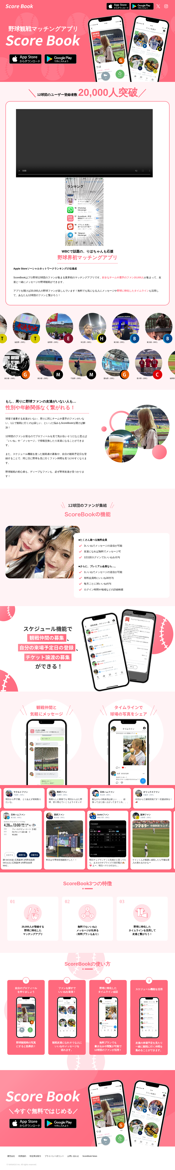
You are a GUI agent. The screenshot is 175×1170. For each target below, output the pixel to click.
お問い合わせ (73, 1156)
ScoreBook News (89, 1156)
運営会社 (11, 1156)
